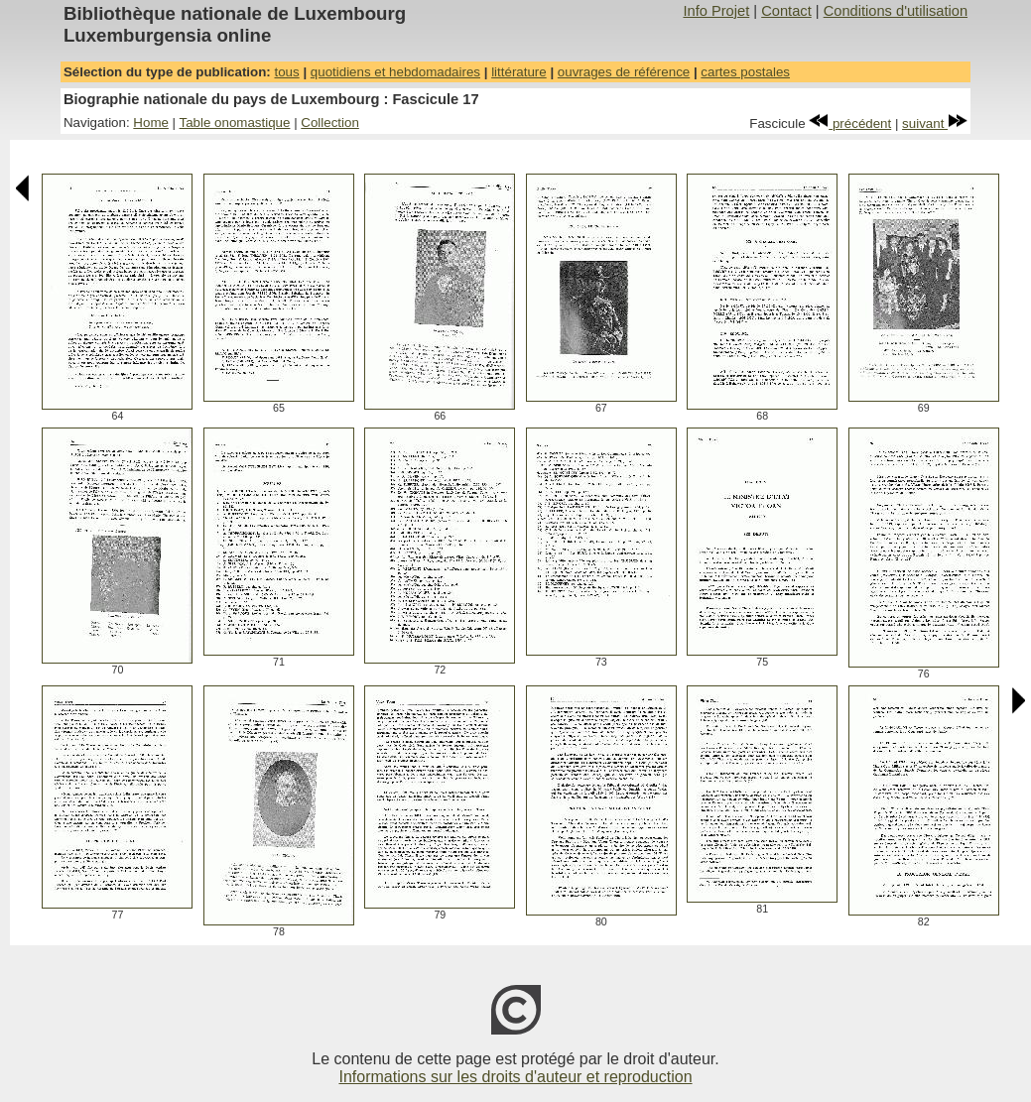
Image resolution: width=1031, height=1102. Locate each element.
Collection (330, 122)
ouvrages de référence (624, 71)
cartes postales (745, 71)
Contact (786, 11)
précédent (850, 123)
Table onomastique (235, 122)
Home (151, 122)
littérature (519, 71)
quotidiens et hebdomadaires (395, 71)
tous (286, 71)
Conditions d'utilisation (895, 11)
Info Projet (716, 11)
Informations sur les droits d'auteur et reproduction (515, 1076)
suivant (934, 123)
